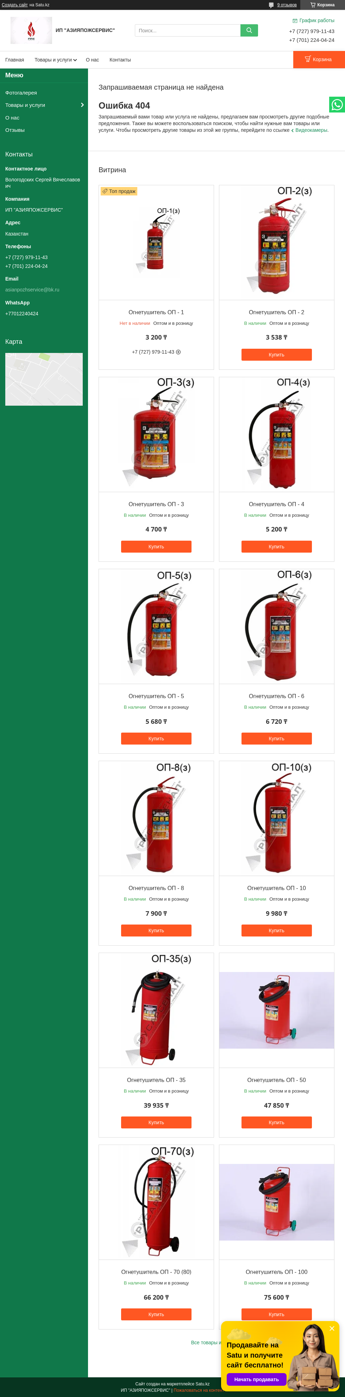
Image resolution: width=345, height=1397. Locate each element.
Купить (276, 355)
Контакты (120, 60)
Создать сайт (15, 4)
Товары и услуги (53, 60)
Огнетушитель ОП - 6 (276, 696)
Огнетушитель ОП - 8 (156, 888)
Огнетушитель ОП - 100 (276, 1272)
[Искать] (249, 30)
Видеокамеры (311, 130)
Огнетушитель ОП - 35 (156, 1080)
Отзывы (15, 130)
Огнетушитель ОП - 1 (156, 312)
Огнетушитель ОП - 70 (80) (156, 1272)
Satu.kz (202, 1384)
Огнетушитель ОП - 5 (156, 696)
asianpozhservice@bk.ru (32, 289)
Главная (14, 60)
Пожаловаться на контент (199, 1390)
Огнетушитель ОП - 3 (156, 504)
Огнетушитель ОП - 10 (276, 888)
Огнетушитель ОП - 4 (276, 504)
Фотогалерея (21, 93)
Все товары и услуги (214, 1342)
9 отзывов (287, 4)
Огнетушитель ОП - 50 (276, 1080)
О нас (92, 60)
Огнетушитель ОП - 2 (276, 312)
